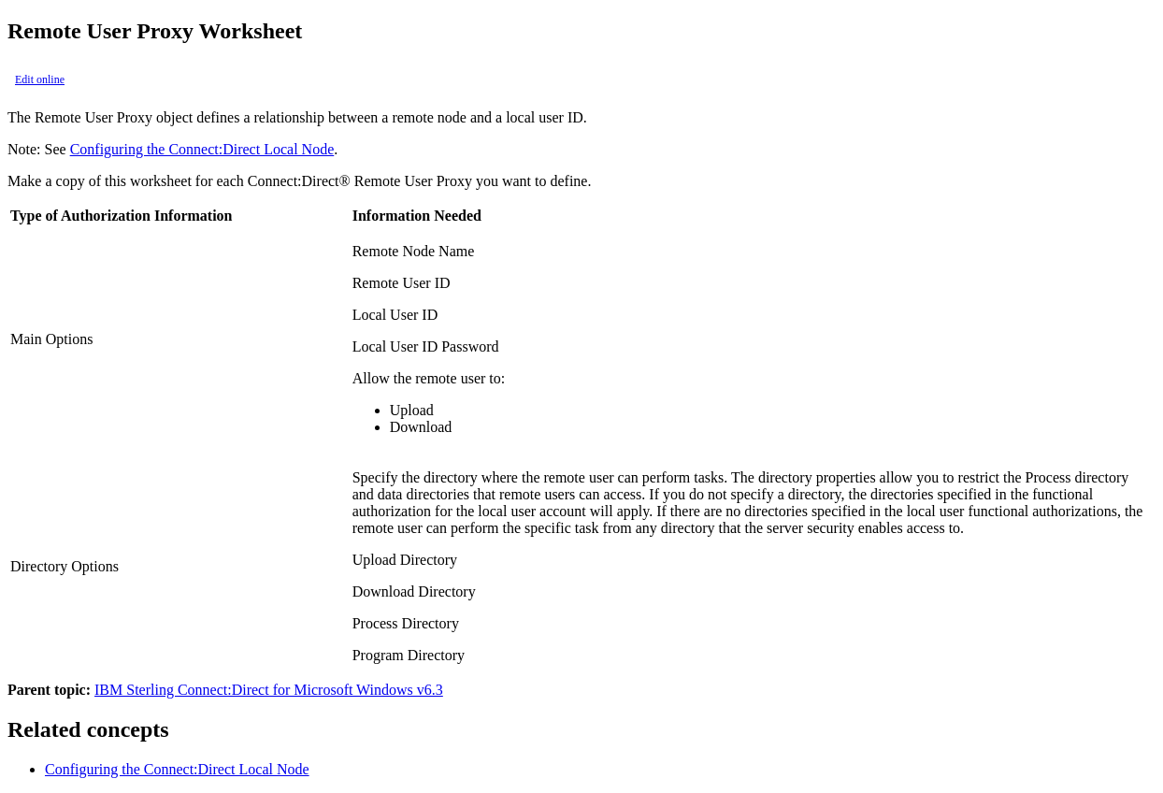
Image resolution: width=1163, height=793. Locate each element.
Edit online (40, 79)
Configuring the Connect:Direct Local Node (202, 149)
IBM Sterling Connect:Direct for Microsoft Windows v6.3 (268, 690)
